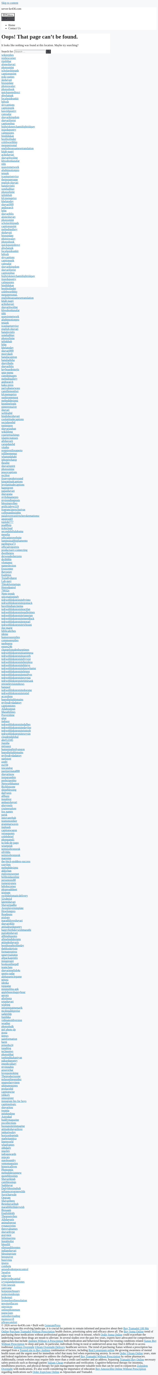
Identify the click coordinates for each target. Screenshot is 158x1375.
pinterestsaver (9, 406)
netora (4, 979)
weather (5, 1023)
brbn (3, 210)
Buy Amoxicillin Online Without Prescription (120, 1368)
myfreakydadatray (11, 702)
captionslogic (8, 1104)
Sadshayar (7, 1185)
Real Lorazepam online (101, 1350)
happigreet (7, 487)
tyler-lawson (8, 1284)
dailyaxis (6, 792)
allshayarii (7, 441)
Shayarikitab (8, 1178)
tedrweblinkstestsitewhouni (16, 624)
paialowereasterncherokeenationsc (20, 515)
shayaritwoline (9, 157)
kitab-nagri (7, 151)
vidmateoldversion (11, 1020)
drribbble (6, 559)
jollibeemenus (9, 453)
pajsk (4, 814)
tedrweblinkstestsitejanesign (17, 615)
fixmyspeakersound (12, 478)
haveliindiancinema (12, 606)
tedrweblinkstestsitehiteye (15, 665)
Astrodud (6, 1116)
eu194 (4, 764)
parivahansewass (10, 388)
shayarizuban (8, 428)
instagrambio (8, 777)
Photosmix (7, 1169)
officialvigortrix (10, 546)
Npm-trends (8, 593)
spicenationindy (10, 596)
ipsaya (4, 1263)
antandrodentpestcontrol (14, 1269)
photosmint (7, 67)
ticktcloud (6, 528)
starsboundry (8, 1160)
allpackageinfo (9, 957)
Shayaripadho (9, 904)
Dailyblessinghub (11, 1188)
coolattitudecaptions (12, 419)
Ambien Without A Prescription (45, 1340)
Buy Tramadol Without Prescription (100, 1356)
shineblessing (8, 789)
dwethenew (7, 553)
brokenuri (6, 1297)
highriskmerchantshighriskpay (18, 126)
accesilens (7, 696)
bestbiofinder (8, 139)
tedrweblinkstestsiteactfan (15, 609)
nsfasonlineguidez (11, 1079)
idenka (5, 982)
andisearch (7, 207)
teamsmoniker (9, 820)
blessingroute (8, 1253)
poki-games (7, 76)
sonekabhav (8, 188)
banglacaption (9, 356)
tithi (3, 163)
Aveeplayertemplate (12, 908)
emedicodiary (8, 1063)
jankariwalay (8, 1132)
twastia (5, 1110)
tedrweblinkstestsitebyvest (16, 658)
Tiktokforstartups (11, 584)
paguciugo (7, 1312)
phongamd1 (8, 839)
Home (11, 25)
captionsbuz (8, 123)
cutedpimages (9, 375)
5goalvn (5, 1272)
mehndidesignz (9, 400)
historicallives (9, 1166)
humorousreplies (10, 637)
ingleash (6, 827)
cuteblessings (8, 1182)
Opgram (5, 1197)
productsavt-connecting (14, 550)
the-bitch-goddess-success (15, 861)
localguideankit (10, 98)
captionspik (7, 107)
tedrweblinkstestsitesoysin (16, 733)
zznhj (4, 761)
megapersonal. (9, 294)
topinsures (7, 425)
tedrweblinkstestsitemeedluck (17, 618)
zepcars (5, 1157)
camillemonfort (10, 391)
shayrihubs (7, 363)
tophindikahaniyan (11, 1057)
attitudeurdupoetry (11, 926)
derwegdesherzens (11, 556)
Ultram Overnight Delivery (50, 1347)
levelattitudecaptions (12, 484)
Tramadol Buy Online (132, 1359)
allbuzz (5, 795)
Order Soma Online (111, 1334)
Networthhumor (10, 783)
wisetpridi (6, 845)
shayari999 (7, 204)
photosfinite (8, 191)
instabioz (6, 799)
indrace (5, 721)
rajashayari (7, 1001)
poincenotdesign (10, 1294)
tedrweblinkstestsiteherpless (17, 662)
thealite (5, 462)
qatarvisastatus (9, 954)
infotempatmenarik (12, 1007)
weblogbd (6, 413)
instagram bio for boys (13, 1101)
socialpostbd (8, 422)
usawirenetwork (10, 167)
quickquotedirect (10, 92)
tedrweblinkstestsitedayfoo (16, 727)
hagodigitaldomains (12, 699)
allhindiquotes (9, 936)
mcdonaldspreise (10, 1010)
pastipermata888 (10, 771)
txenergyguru (8, 883)
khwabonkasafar (10, 160)
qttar (3, 718)
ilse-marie (6, 627)
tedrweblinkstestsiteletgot (15, 671)
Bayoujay (6, 571)
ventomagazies (9, 1163)
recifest (5, 475)
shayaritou (7, 1107)
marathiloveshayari (12, 920)
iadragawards (8, 1154)
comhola (6, 1266)
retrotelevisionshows (12, 683)
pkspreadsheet (9, 889)
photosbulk (7, 1026)
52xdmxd (6, 898)
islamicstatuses (9, 437)
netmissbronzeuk (10, 848)
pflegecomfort (9, 1322)
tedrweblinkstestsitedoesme (16, 690)
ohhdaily (6, 1147)
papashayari (8, 490)
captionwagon (9, 830)
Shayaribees (8, 1200)
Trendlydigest (9, 578)
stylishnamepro (9, 497)
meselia (5, 534)
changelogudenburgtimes (15, 649)
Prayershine (8, 715)
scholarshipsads (10, 70)
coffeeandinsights (11, 512)
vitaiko (5, 447)
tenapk (5, 173)
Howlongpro (8, 911)
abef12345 (7, 739)
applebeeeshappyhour (13, 992)
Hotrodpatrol (8, 587)
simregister (7, 1098)
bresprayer (7, 1256)
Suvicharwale (8, 1194)
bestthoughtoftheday (12, 945)
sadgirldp (6, 1013)
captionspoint (8, 73)
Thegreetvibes (9, 1216)
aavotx (5, 995)
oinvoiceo (6, 1306)
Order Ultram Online (131, 1353)
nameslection (8, 565)
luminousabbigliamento (14, 540)
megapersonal (9, 145)
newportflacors (9, 1303)
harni (4, 1041)
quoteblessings (9, 1175)
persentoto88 (8, 880)
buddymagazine (10, 1119)
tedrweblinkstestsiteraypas (16, 677)
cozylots (6, 864)
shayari (5, 409)
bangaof (5, 687)
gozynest (6, 1235)
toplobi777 (7, 521)
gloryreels (6, 805)
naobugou (6, 643)
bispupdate (7, 82)
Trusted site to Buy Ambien (35, 1350)
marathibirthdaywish (12, 1206)
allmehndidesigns (11, 939)
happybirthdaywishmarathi (16, 929)
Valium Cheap (55, 1362)
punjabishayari (9, 932)
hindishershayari (10, 416)
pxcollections (8, 1122)
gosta (4, 1032)
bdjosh (5, 101)
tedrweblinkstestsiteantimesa (17, 652)
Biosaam (6, 1210)
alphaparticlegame (11, 976)
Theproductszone (10, 1076)
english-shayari (9, 182)
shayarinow (7, 774)
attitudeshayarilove (12, 1129)
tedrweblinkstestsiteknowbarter (18, 668)
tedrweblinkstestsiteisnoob (16, 730)
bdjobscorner (8, 886)
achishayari (7, 154)
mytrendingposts (10, 500)
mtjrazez (6, 746)
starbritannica (8, 1138)
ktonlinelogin (8, 403)
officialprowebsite (11, 537)
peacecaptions (9, 472)
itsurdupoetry (8, 129)
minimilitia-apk (10, 989)
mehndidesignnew (11, 1172)
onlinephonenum (10, 1309)
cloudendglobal (10, 736)
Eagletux (6, 574)
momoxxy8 (7, 1319)
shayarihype (8, 1231)
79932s (5, 590)
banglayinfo (8, 185)
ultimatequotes (9, 1085)
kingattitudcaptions (12, 481)
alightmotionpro (10, 170)
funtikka (6, 1017)
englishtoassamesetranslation (17, 148)
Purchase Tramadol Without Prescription (32, 1331)
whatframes (7, 1144)
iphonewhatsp (9, 459)
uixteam (5, 892)
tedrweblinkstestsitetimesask (17, 680)
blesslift (5, 1244)
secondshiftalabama (12, 531)
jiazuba (5, 743)
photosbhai (7, 1054)
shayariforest (8, 120)
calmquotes (7, 132)
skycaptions (8, 104)
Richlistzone (8, 786)
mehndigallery (9, 229)
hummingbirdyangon (13, 749)
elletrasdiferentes (10, 1247)
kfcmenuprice (9, 198)
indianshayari (8, 1250)
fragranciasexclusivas (13, 509)
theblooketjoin (9, 948)
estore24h (6, 646)
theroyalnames (9, 1228)
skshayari (6, 79)
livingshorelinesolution (14, 1300)
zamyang (6, 1287)
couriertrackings (10, 434)
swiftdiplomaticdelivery (14, 895)
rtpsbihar (6, 61)
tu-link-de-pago (10, 842)
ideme (4, 634)
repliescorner (8, 58)
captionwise (8, 1091)
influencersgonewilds (13, 1191)
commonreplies (10, 640)
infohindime (8, 1113)
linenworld (7, 1141)
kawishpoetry (8, 110)
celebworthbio (9, 142)
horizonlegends (9, 1135)
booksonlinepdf (10, 964)
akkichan (6, 870)
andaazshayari (9, 802)
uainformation (9, 1038)
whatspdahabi (9, 456)
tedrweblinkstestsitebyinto (16, 599)
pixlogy (5, 917)
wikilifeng (7, 431)
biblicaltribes (8, 630)
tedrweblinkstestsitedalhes (16, 724)
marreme (6, 858)
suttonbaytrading (10, 1315)
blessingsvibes (9, 503)
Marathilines (8, 711)
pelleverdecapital (10, 1278)
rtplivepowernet (10, 873)
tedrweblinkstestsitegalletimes (18, 612)
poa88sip (6, 525)
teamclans (6, 967)
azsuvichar (7, 1069)
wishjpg (5, 1004)
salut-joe (6, 1275)
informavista (8, 1238)
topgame (6, 985)
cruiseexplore (8, 808)
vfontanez (6, 562)
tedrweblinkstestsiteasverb (16, 655)
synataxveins (8, 1225)
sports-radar (8, 973)
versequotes (8, 833)
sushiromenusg (9, 397)
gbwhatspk (7, 95)
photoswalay (8, 86)
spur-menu (7, 372)
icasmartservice (10, 176)
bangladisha (8, 360)
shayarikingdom (10, 117)
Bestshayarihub (10, 1203)
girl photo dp (8, 1029)
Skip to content (9, 2)
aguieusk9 (7, 518)
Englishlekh (8, 1213)
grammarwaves (9, 824)
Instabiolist (7, 1241)
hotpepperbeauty (10, 1291)
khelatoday (7, 201)
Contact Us (14, 28)
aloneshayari (8, 64)
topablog (6, 1048)
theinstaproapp (9, 179)
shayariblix (7, 213)
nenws (4, 1035)
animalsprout (8, 1222)
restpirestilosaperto (12, 450)
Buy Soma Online (134, 1331)
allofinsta (6, 998)
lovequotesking (9, 1073)
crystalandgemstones (12, 1281)
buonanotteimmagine (13, 1126)
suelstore (6, 758)
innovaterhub (8, 817)
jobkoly (5, 1094)
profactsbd (7, 1088)
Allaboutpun (8, 708)
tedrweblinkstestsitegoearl (15, 621)
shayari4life (8, 923)
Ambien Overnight (23, 1347)
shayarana (6, 493)
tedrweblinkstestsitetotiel (15, 693)
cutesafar (6, 114)
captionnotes (8, 705)
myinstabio (7, 1066)
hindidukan (7, 135)
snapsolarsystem (10, 1082)
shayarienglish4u (10, 970)
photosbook (7, 89)
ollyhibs (5, 852)
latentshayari (8, 901)
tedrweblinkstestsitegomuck (16, 602)
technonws (7, 1051)
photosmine (7, 469)
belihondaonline (10, 876)
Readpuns (6, 914)
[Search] (48, 51)
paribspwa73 (8, 543)
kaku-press (7, 384)
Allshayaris (7, 1219)
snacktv (5, 1150)
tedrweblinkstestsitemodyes (16, 674)
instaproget (7, 961)
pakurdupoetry (9, 1060)
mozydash (7, 353)
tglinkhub (6, 195)
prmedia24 (7, 1045)
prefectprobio (8, 780)
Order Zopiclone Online (46, 1372)
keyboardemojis (10, 369)
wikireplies (7, 54)
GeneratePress (53, 1325)
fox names (7, 811)
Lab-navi (6, 581)
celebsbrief (7, 836)
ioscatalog (7, 767)
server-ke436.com (11, 8)
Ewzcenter (7, 568)
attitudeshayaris (10, 942)
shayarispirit (8, 465)
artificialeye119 (10, 506)
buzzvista (6, 1259)
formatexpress (9, 951)
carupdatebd (8, 444)
